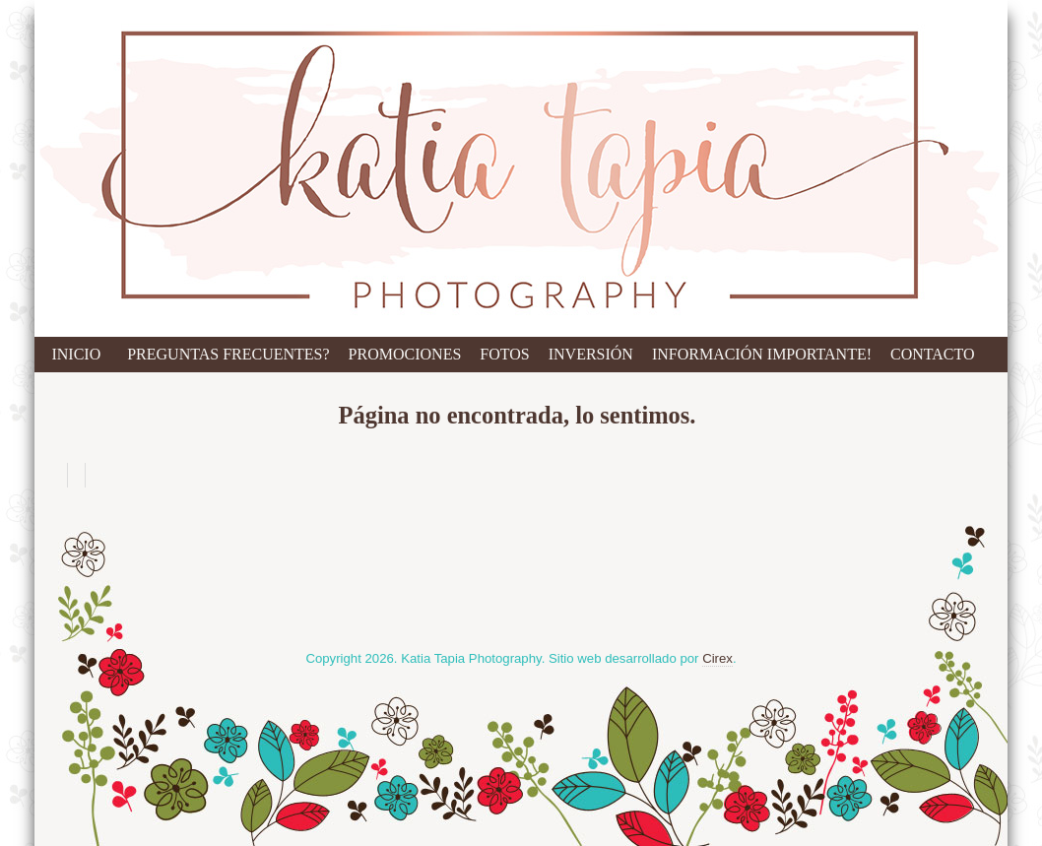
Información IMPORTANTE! (762, 354)
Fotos (504, 354)
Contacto (932, 354)
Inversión (591, 354)
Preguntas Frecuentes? (228, 354)
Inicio (75, 354)
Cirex (717, 658)
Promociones (405, 354)
